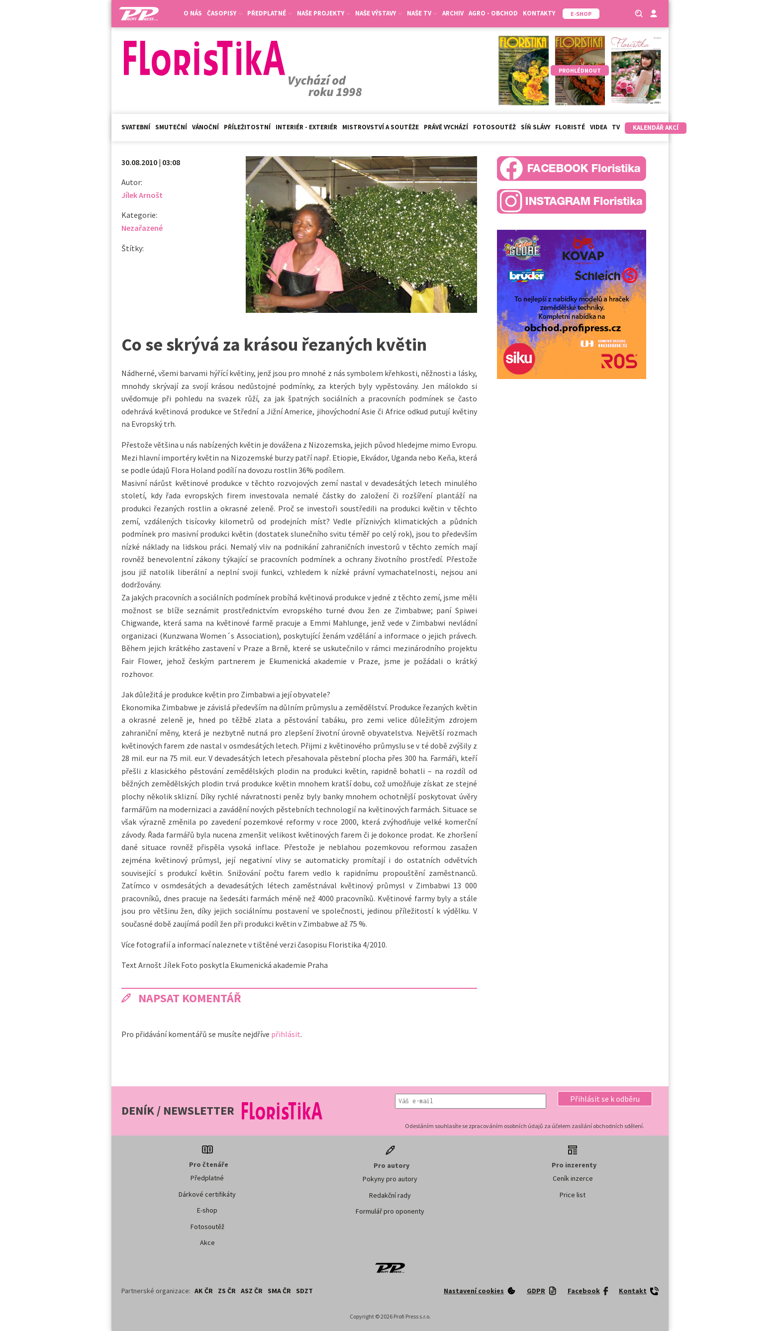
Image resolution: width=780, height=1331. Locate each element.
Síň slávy (535, 127)
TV (616, 127)
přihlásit (285, 1034)
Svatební (135, 127)
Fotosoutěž (494, 127)
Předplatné (269, 13)
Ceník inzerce (573, 1178)
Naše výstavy (378, 13)
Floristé (570, 127)
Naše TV (422, 13)
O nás (193, 13)
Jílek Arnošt (142, 195)
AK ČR (204, 1290)
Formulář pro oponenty (390, 1211)
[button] (605, 1098)
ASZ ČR (252, 1290)
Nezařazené (142, 228)
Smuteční (171, 127)
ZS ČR (227, 1290)
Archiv (453, 13)
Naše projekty (323, 13)
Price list (572, 1194)
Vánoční (205, 127)
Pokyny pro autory (390, 1178)
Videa (598, 127)
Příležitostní (247, 127)
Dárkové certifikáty (207, 1194)
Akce (207, 1242)
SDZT (304, 1290)
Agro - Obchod (493, 13)
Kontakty (539, 13)
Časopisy (224, 13)
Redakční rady (390, 1195)
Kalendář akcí (656, 127)
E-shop (207, 1210)
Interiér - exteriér (306, 127)
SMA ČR (279, 1290)
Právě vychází (446, 127)
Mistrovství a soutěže (380, 127)
